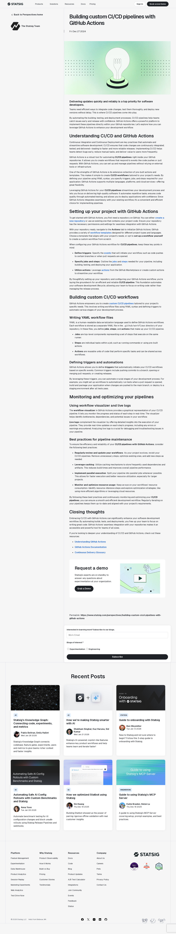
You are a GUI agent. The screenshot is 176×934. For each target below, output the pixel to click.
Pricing (92, 4)
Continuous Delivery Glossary (90, 552)
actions (105, 270)
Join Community (75, 890)
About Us (101, 858)
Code (70, 863)
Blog (70, 869)
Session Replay (17, 879)
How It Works (45, 863)
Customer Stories (47, 879)
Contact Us (101, 885)
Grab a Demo (84, 588)
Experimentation (17, 863)
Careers (100, 863)
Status (71, 906)
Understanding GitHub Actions (90, 541)
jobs (114, 261)
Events (71, 895)
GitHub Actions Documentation (91, 547)
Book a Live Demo (158, 4)
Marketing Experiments (20, 885)
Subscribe (117, 656)
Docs (83, 4)
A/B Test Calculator (76, 879)
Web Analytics (17, 890)
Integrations (73, 885)
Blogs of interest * (75, 642)
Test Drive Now (17, 895)
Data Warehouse (18, 869)
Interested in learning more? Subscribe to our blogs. (90, 629)
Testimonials (44, 885)
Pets (99, 869)
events (107, 253)
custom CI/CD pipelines (121, 303)
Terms (99, 874)
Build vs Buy (44, 869)
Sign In (140, 4)
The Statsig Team (30, 26)
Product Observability (48, 858)
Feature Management (20, 858)
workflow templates (101, 232)
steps (125, 261)
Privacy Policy (103, 879)
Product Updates (75, 874)
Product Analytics (18, 874)
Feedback (72, 901)
